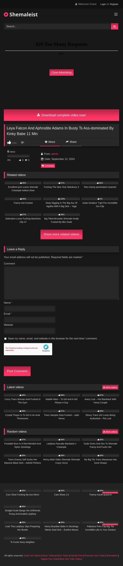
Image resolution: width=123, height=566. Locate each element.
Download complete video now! (61, 115)
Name (8, 302)
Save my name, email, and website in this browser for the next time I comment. (52, 338)
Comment (9, 263)
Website (8, 324)
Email (8, 313)
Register (114, 4)
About (50, 141)
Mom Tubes (49, 555)
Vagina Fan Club (49, 559)
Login (103, 4)
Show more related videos (61, 234)
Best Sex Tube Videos (71, 559)
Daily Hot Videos (32, 555)
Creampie (48, 165)
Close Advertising (61, 72)
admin (54, 154)
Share (71, 141)
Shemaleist (21, 14)
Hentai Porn (77, 555)
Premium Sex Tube (94, 555)
